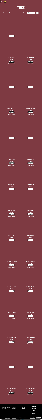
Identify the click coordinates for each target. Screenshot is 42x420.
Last (22, 402)
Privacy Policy (7, 418)
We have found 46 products (9, 12)
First (20, 402)
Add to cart (11, 36)
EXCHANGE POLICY (4, 410)
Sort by (25, 12)
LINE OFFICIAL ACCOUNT (25, 410)
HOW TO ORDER (4, 408)
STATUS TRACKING (14, 410)
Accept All (38, 417)
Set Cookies (32, 417)
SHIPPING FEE (14, 408)
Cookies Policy (14, 418)
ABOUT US (23, 408)
